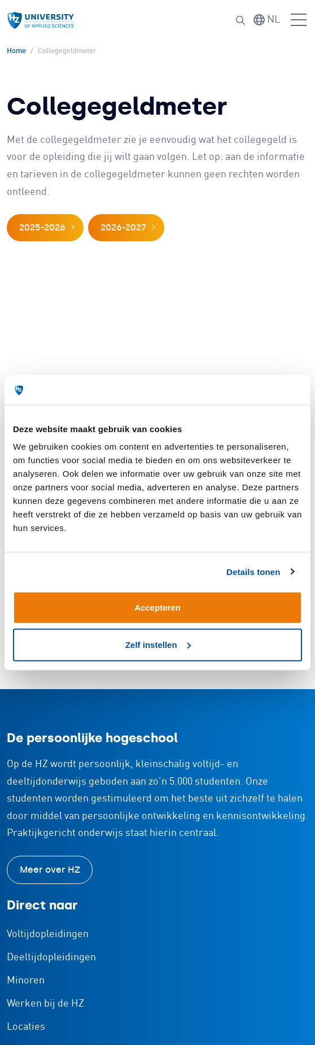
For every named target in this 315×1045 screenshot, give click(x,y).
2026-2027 (123, 227)
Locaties (26, 1027)
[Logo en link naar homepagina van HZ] (41, 20)
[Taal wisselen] (266, 20)
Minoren (26, 981)
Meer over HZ (50, 869)
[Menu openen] (298, 20)
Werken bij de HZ (45, 1004)
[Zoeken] (240, 20)
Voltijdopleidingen (48, 934)
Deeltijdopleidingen (51, 957)
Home (16, 51)
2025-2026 (42, 227)
